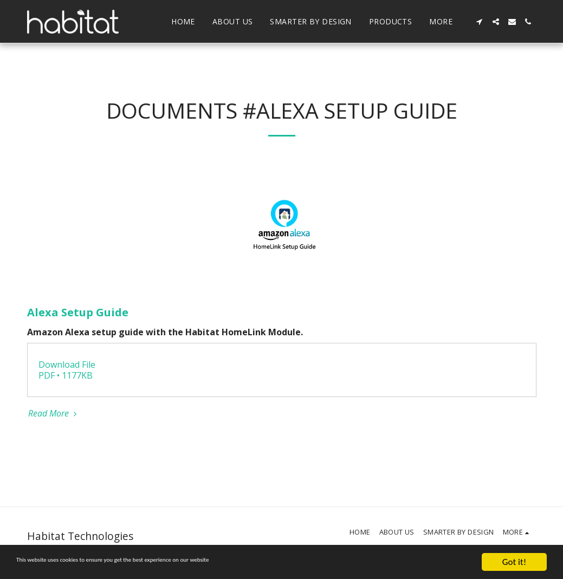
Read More (54, 413)
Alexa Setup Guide (77, 312)
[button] (479, 21)
